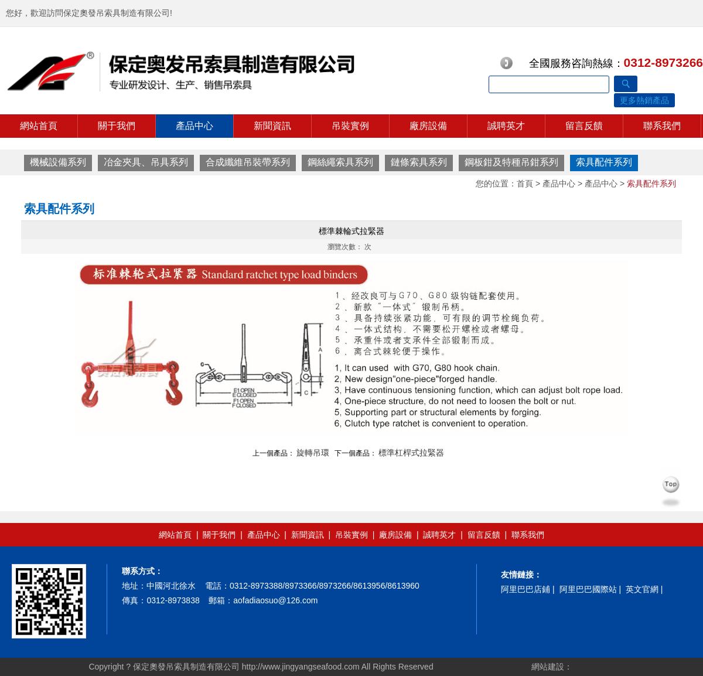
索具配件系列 (604, 162)
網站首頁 (38, 126)
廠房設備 (428, 126)
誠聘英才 (506, 126)
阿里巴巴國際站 (588, 589)
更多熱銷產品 (644, 100)
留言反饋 (584, 126)
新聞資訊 (272, 126)
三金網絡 (588, 666)
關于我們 (116, 126)
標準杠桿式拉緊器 (411, 452)
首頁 (525, 183)
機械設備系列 (58, 162)
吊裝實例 (350, 126)
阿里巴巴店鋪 (525, 589)
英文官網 (642, 589)
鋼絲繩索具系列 (340, 162)
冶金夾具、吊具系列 (146, 162)
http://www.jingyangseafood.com (301, 666)
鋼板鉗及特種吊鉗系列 (511, 162)
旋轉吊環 (312, 452)
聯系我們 (662, 126)
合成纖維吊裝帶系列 (248, 162)
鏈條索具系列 (419, 162)
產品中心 (194, 126)
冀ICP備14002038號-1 (484, 666)
